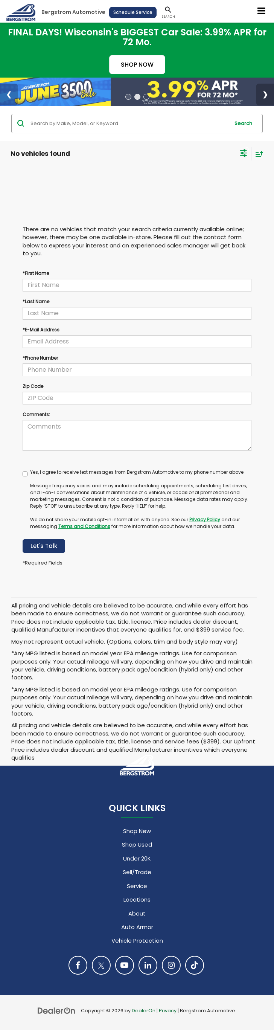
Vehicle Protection (137, 941)
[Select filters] (243, 154)
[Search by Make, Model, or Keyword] (129, 123)
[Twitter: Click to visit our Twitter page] (101, 965)
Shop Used (137, 844)
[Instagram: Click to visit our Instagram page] (171, 965)
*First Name (36, 273)
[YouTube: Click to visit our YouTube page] (124, 965)
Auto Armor (137, 927)
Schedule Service (132, 12)
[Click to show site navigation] (261, 11)
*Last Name (36, 301)
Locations (137, 899)
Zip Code (33, 386)
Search (243, 123)
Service (137, 886)
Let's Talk (43, 546)
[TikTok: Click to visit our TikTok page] (195, 965)
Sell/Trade (137, 872)
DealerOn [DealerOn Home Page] (143, 1010)
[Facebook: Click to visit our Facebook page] (78, 965)
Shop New (137, 831)
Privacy (168, 1010)
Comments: (36, 414)
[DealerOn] (56, 1010)
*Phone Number (40, 358)
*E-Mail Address (41, 330)
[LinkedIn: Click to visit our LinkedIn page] (148, 965)
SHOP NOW (137, 64)
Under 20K (137, 858)
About (137, 913)
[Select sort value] (257, 153)
